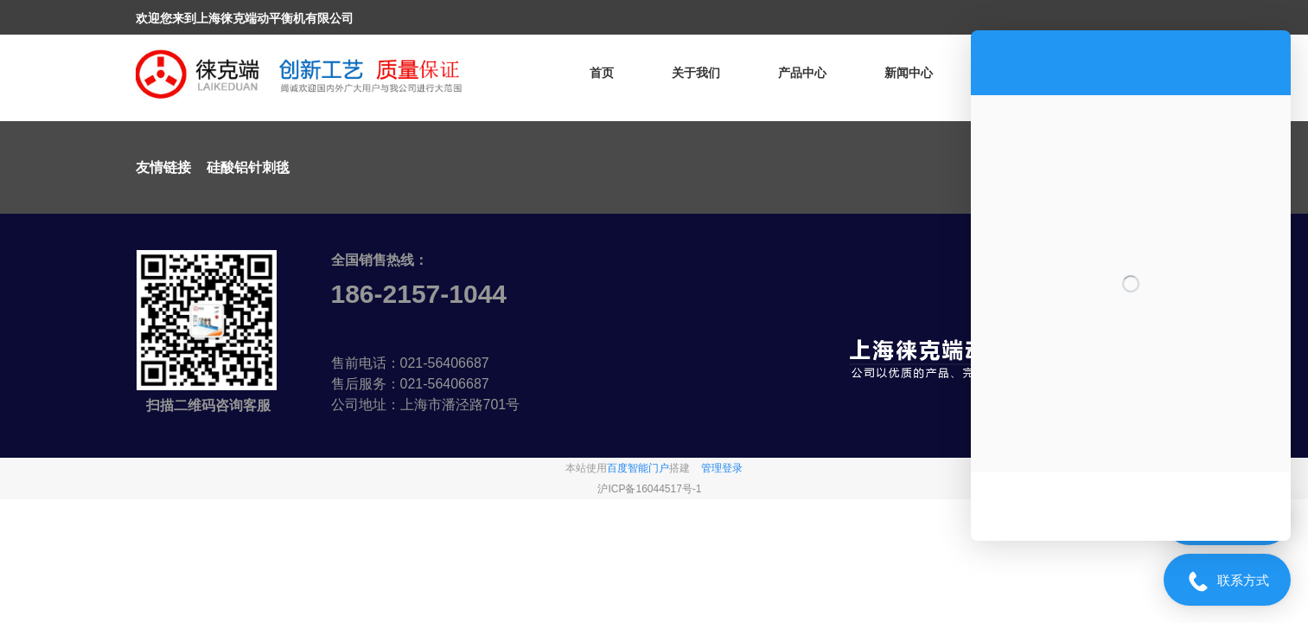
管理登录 (722, 468)
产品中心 (802, 73)
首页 (602, 73)
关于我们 (696, 73)
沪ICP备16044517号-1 (649, 489)
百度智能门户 (638, 468)
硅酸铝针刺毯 (248, 167)
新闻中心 (908, 73)
